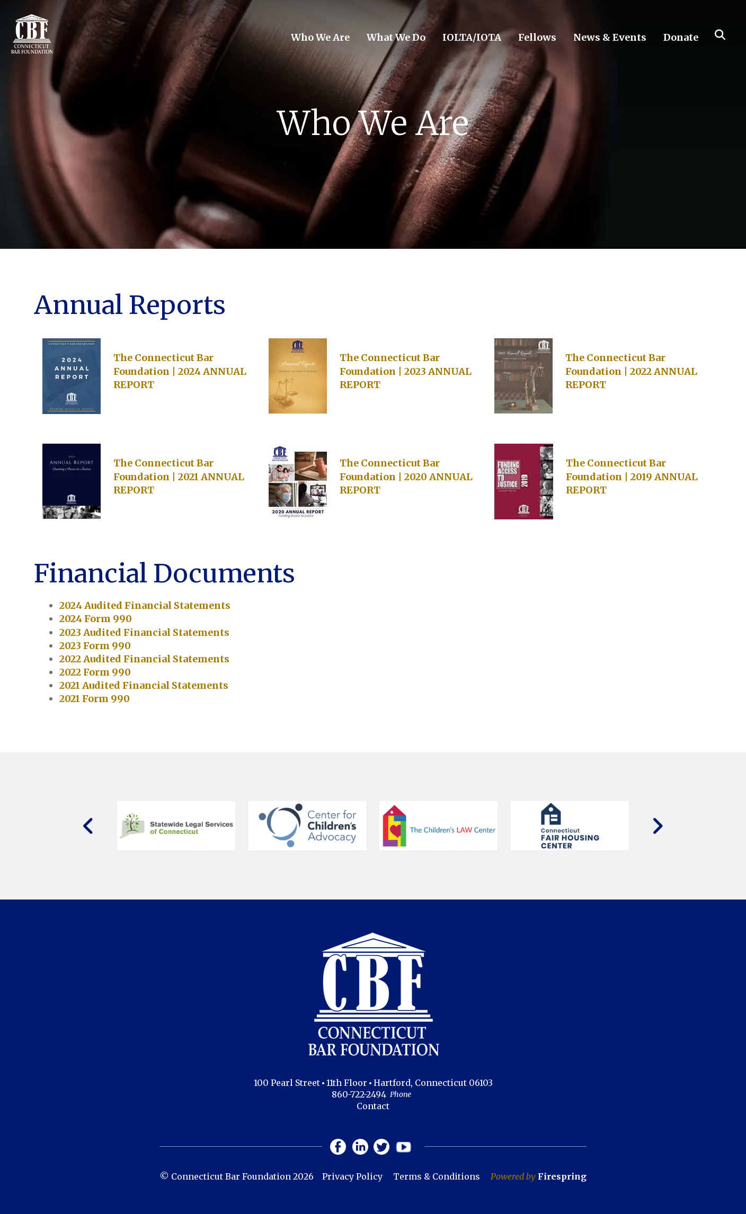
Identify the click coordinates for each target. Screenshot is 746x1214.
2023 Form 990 (95, 646)
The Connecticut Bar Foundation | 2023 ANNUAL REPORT (406, 371)
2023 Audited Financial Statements (144, 632)
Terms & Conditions (436, 1176)
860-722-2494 (359, 1094)
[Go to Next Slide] (657, 826)
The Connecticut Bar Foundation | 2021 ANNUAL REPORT (178, 476)
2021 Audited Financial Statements (143, 685)
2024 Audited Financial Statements (144, 605)
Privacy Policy (352, 1176)
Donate (680, 37)
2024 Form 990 (95, 619)
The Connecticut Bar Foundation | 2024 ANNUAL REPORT (179, 371)
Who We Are (320, 37)
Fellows (537, 37)
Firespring (562, 1176)
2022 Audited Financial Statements (144, 659)
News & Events (609, 37)
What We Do (396, 37)
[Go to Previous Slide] (88, 826)
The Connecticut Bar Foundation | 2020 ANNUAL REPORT (406, 476)
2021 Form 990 (94, 699)
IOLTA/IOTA (471, 37)
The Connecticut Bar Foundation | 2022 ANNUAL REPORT (631, 371)
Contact (373, 1106)
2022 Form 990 (95, 672)
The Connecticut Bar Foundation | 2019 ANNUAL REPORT (632, 476)
